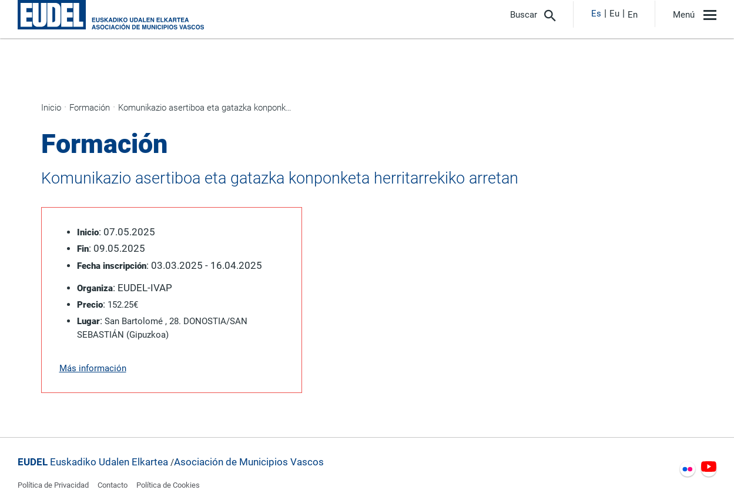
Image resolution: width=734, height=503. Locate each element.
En (633, 14)
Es (596, 13)
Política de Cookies (168, 485)
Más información (92, 368)
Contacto (113, 485)
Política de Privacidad (53, 485)
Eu (614, 13)
